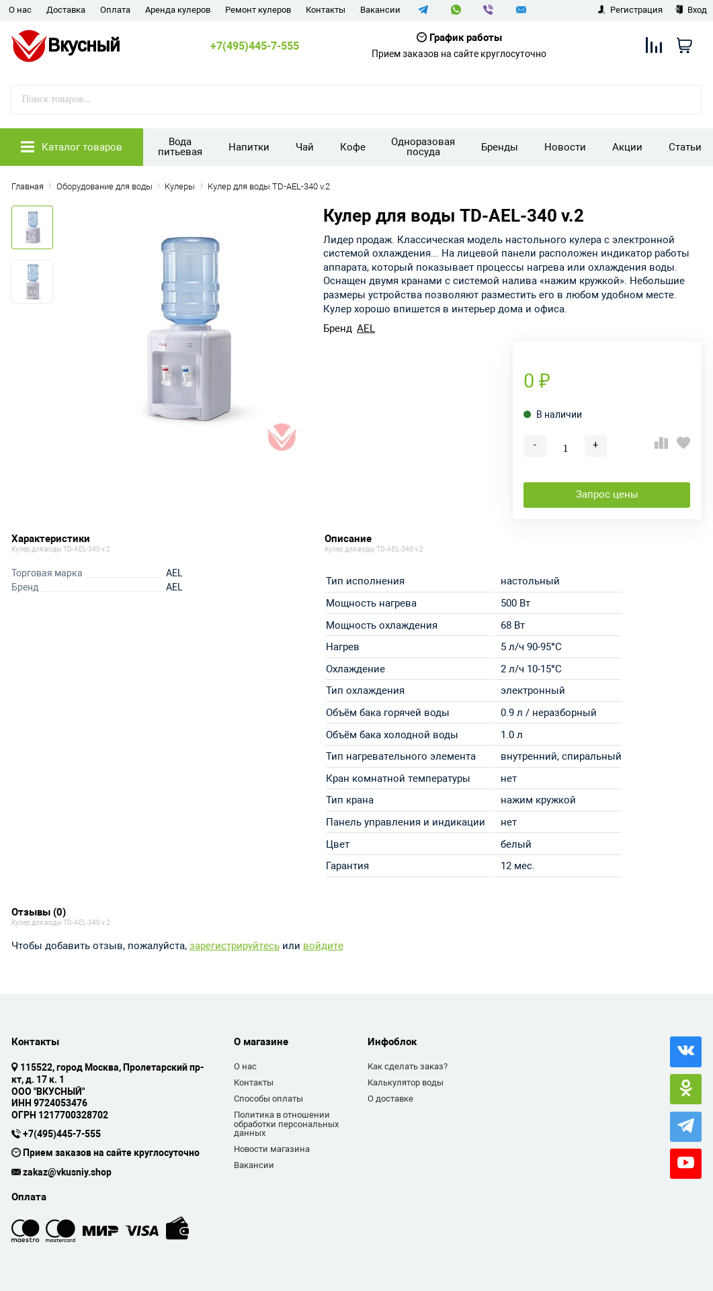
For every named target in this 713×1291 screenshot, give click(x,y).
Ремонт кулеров (258, 10)
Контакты (325, 10)
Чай (305, 147)
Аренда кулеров (177, 10)
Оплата (115, 10)
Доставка (65, 10)
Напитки (248, 147)
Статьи (685, 147)
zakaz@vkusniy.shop (67, 1172)
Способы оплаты (268, 1098)
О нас (20, 10)
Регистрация (630, 10)
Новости (565, 147)
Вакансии (380, 10)
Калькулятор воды (406, 1082)
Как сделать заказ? (408, 1066)
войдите (323, 946)
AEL (366, 329)
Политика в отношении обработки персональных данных (286, 1123)
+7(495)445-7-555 (254, 46)
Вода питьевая (180, 147)
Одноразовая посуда (423, 147)
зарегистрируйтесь (235, 946)
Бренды (499, 147)
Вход (690, 10)
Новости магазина (272, 1149)
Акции (627, 147)
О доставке (390, 1098)
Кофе (353, 147)
